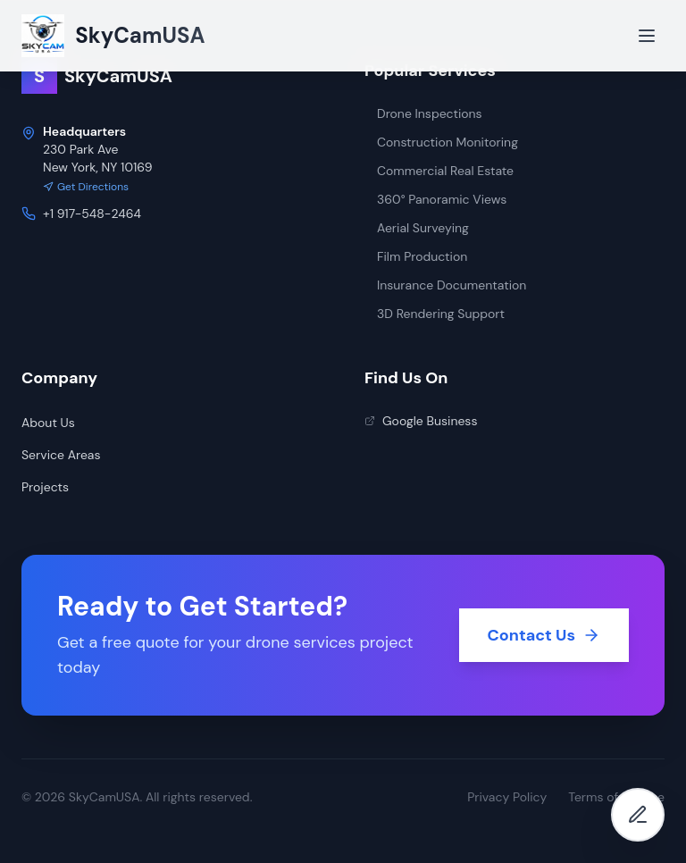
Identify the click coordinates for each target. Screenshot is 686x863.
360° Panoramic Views (435, 199)
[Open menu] (647, 36)
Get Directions (86, 187)
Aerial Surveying (416, 228)
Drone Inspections (423, 113)
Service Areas (60, 455)
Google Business (420, 421)
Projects (45, 487)
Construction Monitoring (441, 142)
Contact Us (544, 635)
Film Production (415, 256)
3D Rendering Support (434, 314)
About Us (48, 423)
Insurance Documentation (445, 285)
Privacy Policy (507, 797)
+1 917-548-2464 (92, 213)
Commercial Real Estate (439, 171)
